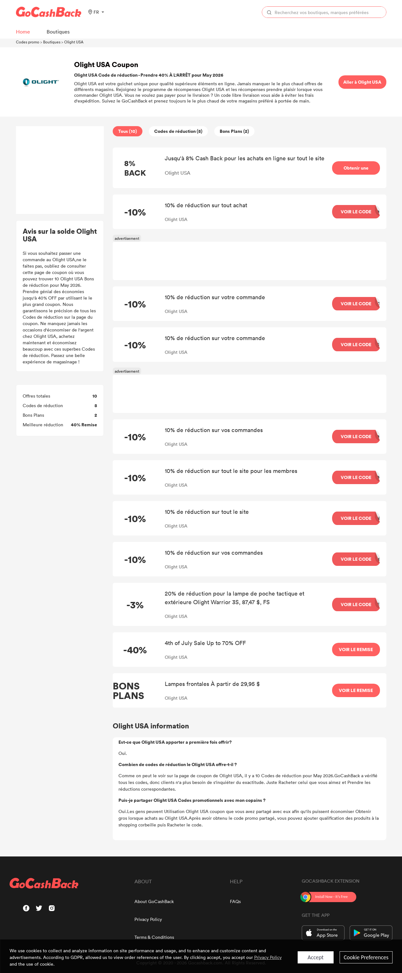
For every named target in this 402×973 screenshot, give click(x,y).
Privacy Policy (148, 919)
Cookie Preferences (366, 957)
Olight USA (73, 42)
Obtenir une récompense (356, 174)
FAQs (235, 901)
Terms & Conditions (154, 937)
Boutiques (51, 42)
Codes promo (27, 42)
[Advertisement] (60, 170)
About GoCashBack (154, 901)
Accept (315, 957)
